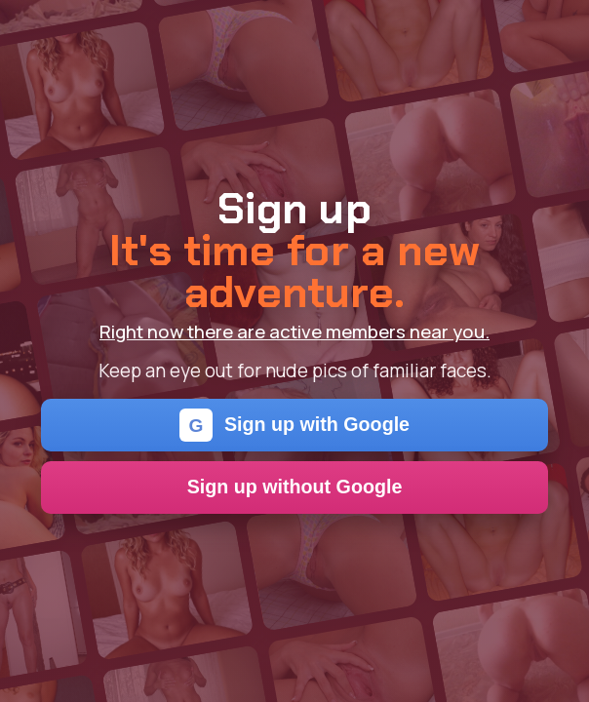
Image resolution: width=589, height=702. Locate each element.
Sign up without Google (295, 486)
